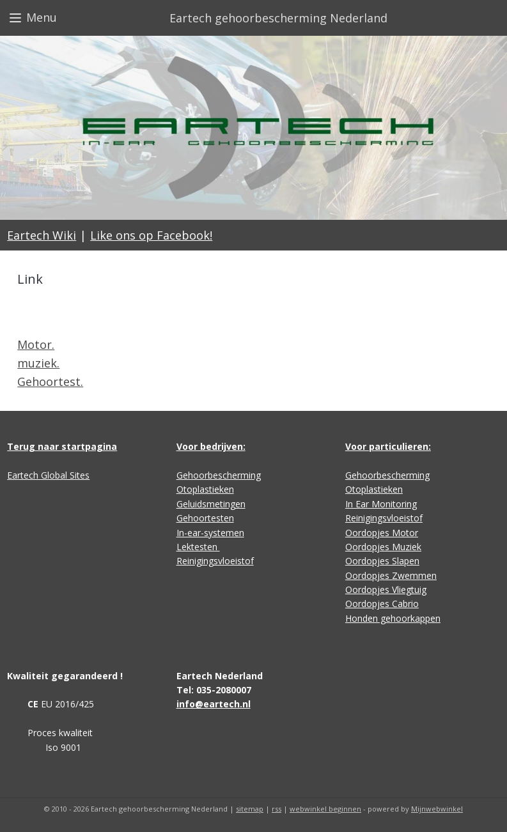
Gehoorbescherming (218, 475)
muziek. (38, 363)
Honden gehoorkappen (393, 618)
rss (276, 808)
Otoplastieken (205, 489)
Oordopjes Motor (381, 533)
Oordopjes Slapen (382, 561)
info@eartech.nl (213, 704)
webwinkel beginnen (325, 808)
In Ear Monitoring (381, 504)
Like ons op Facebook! (151, 235)
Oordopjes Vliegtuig (385, 589)
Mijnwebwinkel (437, 808)
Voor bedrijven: (211, 446)
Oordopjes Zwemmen (391, 575)
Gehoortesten (205, 518)
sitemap (249, 808)
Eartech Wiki (41, 235)
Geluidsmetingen (211, 504)
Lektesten (198, 547)
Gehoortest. (50, 381)
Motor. (35, 345)
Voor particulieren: (388, 446)
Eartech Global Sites (48, 475)
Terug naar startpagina (62, 446)
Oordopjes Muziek (383, 547)
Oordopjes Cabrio (382, 603)
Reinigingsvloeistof (215, 561)
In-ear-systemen (210, 533)
